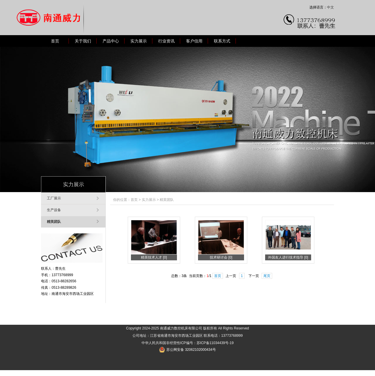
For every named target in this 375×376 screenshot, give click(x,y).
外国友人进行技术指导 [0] (288, 257)
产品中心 (111, 41)
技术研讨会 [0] (221, 257)
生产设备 (54, 210)
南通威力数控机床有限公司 (181, 328)
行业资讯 (166, 41)
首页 (55, 41)
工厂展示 (54, 198)
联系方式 (222, 41)
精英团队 (54, 222)
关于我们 (83, 41)
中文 (330, 7)
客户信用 (194, 41)
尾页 (266, 276)
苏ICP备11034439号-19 (215, 343)
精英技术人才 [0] (154, 257)
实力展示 (138, 41)
